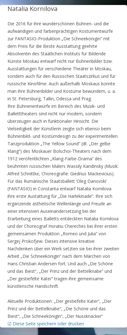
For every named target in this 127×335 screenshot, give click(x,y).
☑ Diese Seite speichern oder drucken (45, 324)
